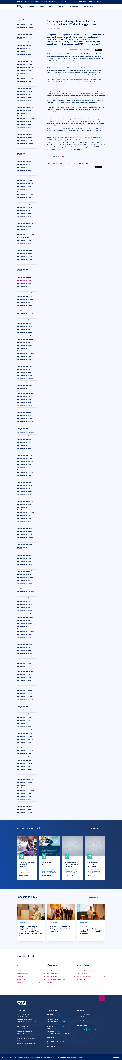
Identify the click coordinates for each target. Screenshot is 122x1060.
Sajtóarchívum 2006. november (25, 779)
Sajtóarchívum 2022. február (24, 174)
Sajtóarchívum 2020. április (24, 247)
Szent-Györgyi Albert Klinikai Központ (55, 1041)
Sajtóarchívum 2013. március (24, 528)
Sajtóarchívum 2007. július (24, 754)
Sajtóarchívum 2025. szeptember (22, 38)
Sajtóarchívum (38, 13)
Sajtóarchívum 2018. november (25, 302)
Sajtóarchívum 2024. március (24, 94)
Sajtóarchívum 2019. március (24, 290)
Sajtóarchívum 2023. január (24, 140)
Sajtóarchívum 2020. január (24, 256)
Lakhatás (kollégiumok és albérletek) (85, 970)
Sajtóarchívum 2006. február (24, 809)
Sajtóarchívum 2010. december (25, 617)
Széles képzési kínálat (52, 970)
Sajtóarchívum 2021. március (24, 210)
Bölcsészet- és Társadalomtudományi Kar (26, 1019)
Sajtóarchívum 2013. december (25, 498)
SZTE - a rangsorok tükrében (53, 973)
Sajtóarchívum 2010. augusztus (25, 631)
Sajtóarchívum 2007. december (25, 736)
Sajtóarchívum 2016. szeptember (22, 389)
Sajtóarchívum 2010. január (24, 653)
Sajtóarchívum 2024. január (24, 101)
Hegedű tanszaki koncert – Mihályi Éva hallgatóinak (72, 864)
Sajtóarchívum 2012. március (24, 568)
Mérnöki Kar (19, 1036)
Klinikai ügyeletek (51, 1046)
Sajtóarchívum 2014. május (24, 482)
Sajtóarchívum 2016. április (24, 406)
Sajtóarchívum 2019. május (24, 283)
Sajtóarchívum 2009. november (25, 660)
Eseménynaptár (93, 828)
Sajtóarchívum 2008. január (24, 733)
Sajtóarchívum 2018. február (24, 332)
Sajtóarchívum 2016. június (24, 399)
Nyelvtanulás (20, 976)
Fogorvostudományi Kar (22, 1024)
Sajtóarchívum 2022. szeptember (22, 154)
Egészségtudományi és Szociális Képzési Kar (27, 1021)
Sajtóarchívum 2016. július (24, 396)
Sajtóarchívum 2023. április (24, 131)
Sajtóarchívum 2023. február (24, 137)
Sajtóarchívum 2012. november (25, 541)
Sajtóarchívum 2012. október (24, 544)
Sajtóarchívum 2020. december (25, 220)
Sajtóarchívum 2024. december (25, 64)
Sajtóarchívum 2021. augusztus (25, 194)
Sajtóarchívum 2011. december (25, 577)
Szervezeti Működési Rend (53, 1019)
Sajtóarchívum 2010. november (25, 620)
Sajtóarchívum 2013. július (24, 515)
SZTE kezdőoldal (20, 1)
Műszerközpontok (73, 6)
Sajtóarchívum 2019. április (24, 286)
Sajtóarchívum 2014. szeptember (22, 468)
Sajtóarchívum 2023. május (24, 128)
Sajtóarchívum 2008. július (24, 714)
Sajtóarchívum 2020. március (24, 250)
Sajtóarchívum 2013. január (24, 534)
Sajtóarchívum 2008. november (25, 700)
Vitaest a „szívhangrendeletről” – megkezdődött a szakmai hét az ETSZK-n (91, 930)
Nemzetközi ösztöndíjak (22, 973)
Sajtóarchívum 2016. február (24, 412)
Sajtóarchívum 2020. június (24, 240)
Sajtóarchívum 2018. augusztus (25, 313)
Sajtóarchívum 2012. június (24, 558)
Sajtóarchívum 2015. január (24, 455)
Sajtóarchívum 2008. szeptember (22, 706)
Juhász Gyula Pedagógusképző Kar (24, 1031)
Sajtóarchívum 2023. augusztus (25, 118)
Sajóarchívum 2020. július (23, 237)
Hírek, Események (88, 6)
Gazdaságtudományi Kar (22, 1026)
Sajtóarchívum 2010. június (24, 638)
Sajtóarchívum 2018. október (24, 306)
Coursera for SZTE (21, 979)
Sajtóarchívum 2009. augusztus (25, 671)
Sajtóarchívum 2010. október (24, 623)
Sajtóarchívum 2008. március (24, 727)
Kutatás (51, 6)
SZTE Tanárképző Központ (22, 1040)
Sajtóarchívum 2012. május (24, 561)
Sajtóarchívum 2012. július (24, 555)
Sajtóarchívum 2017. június (24, 359)
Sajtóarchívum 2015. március (24, 448)
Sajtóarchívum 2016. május (24, 402)
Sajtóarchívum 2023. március (24, 134)
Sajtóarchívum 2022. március (24, 170)
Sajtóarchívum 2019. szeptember (22, 270)
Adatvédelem (92, 1)
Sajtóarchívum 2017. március (24, 369)
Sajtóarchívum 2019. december (25, 259)
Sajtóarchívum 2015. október (24, 425)
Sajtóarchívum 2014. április (24, 485)
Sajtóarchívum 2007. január (24, 773)
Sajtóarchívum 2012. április (24, 564)
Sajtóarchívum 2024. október (24, 70)
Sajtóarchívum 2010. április (24, 644)
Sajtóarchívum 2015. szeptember (22, 428)
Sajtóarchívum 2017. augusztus (25, 353)
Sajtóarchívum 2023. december (25, 104)
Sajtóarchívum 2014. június (24, 479)
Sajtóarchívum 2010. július (24, 634)
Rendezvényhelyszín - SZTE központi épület (57, 1026)
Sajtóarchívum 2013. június (24, 518)
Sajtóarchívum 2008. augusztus (25, 711)
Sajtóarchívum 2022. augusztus (25, 158)
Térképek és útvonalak (84, 1021)
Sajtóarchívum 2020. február (24, 253)
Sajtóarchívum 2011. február (24, 611)
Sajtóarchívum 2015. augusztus (25, 433)
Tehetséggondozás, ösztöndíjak (24, 970)
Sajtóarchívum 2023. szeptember (22, 114)
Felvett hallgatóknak (35, 1)
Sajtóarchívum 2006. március (24, 806)
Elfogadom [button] (116, 1057)
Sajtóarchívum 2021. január (24, 217)
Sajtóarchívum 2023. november (25, 107)
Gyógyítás (60, 6)
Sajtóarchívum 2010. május (24, 641)
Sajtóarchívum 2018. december (25, 299)
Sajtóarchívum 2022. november (25, 147)
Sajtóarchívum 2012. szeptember (22, 548)
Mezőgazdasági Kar (21, 1033)
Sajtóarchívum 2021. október (24, 186)
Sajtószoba (32, 13)
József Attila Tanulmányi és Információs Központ (58, 1024)
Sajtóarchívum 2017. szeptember (22, 349)
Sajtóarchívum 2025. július (24, 42)
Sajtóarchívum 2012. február (24, 571)
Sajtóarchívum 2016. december (25, 379)
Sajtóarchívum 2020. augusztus (25, 234)
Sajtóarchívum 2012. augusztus (25, 552)
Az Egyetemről (31, 6)
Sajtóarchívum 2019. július (24, 277)
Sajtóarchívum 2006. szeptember (22, 786)
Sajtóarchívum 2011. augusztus (25, 591)
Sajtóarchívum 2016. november (25, 382)
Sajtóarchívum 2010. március (24, 647)
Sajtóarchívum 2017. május (24, 363)
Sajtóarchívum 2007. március (24, 766)
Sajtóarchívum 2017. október (24, 345)
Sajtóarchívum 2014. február (24, 491)
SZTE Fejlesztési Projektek (53, 1031)
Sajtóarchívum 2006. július (24, 793)
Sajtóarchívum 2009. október (24, 663)
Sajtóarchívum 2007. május (24, 760)
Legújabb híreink (23, 922)
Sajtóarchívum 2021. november (25, 183)
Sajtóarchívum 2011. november (25, 580)
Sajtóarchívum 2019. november (25, 263)
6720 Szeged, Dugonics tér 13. (87, 1014)
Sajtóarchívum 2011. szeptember (22, 587)
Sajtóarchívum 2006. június (24, 796)
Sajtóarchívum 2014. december (25, 458)
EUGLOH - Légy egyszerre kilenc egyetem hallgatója (29, 983)
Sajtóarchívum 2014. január (24, 495)
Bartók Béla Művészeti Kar (23, 1016)
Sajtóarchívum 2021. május (24, 204)
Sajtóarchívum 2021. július (24, 197)
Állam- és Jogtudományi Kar (23, 1014)
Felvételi (27, 1)
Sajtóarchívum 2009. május (24, 680)
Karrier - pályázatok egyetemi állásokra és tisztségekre (59, 1033)
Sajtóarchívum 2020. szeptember (22, 230)
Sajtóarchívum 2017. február (24, 372)
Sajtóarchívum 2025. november (25, 31)
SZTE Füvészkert (51, 983)
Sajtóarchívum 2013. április (24, 525)
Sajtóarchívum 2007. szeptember (22, 746)
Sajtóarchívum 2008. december (25, 696)
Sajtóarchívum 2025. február (24, 58)
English (99, 1)
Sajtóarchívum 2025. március (24, 54)
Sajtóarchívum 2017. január (24, 375)
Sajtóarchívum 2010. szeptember (22, 627)
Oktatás (42, 6)
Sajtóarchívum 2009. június (24, 677)
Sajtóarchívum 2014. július (24, 475)
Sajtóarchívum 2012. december (25, 537)
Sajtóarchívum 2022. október (24, 150)
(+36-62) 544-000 (84, 1016)
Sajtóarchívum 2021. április (24, 207)
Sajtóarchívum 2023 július (24, 121)
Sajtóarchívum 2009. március (24, 687)
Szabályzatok (50, 1016)
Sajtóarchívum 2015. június (24, 439)
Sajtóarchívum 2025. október (24, 34)
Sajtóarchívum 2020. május (24, 244)
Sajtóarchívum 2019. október (24, 266)
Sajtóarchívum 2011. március (24, 607)
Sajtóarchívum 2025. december (25, 27)
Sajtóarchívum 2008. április (24, 723)
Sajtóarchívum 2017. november (25, 342)
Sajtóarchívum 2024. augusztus (25, 78)
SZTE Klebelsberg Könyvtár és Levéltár (56, 979)
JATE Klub (49, 986)
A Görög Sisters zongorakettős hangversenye (92, 864)
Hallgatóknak (44, 1)
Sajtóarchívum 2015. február (24, 452)
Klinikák (49, 1043)
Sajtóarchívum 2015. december (25, 418)
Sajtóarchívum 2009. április (24, 684)
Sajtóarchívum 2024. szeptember (22, 74)
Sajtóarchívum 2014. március (24, 488)
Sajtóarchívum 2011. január (24, 614)
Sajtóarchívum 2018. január (24, 336)
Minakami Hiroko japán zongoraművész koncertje (27, 864)
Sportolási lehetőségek (82, 973)
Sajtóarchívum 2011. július (24, 595)
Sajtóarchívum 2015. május (24, 442)
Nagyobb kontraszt (104, 2)
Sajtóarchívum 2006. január (24, 812)
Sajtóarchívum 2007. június (24, 757)
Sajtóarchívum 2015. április (24, 445)
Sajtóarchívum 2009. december (25, 657)
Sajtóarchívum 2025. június (24, 45)
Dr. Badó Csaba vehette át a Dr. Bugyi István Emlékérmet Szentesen (60, 928)
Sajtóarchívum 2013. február (24, 531)
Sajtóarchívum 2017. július (24, 356)
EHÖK (48, 1028)
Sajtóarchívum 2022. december (25, 143)
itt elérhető (61, 156)
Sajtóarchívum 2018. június (24, 320)
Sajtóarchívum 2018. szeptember (22, 309)
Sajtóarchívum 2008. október (24, 703)
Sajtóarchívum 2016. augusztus (25, 393)
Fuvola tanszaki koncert (47, 863)
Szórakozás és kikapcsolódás (84, 976)
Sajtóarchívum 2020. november (25, 223)
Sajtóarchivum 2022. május (24, 164)
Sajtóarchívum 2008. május (24, 720)
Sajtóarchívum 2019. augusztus (25, 274)
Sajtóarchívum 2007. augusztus (25, 750)
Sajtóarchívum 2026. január (24, 24)
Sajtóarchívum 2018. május (24, 323)
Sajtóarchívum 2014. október (24, 464)
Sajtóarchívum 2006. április (24, 803)
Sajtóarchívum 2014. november (25, 461)
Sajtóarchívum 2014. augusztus (25, 472)
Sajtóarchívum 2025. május (24, 48)
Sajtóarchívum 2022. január (24, 177)
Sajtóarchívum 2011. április (24, 604)
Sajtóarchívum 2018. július (24, 317)
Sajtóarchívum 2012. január (24, 574)
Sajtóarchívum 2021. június (24, 201)
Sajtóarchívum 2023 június (24, 124)
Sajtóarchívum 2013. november (25, 501)
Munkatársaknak (52, 1)
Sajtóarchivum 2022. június (24, 161)
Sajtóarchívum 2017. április (24, 366)
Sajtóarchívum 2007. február (24, 769)
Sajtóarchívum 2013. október (24, 504)
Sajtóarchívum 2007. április (24, 763)
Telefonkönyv (82, 1)
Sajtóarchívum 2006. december (25, 776)
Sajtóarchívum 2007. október (24, 742)
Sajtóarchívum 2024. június (24, 85)
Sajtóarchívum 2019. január (24, 296)
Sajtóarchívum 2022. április (24, 167)
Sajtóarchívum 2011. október (24, 584)
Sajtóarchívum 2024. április (24, 91)
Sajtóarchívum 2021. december (25, 180)
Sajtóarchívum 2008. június (24, 717)
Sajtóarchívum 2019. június (48, 13)
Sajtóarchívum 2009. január (24, 693)
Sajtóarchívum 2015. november (25, 421)
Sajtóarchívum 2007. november (25, 739)
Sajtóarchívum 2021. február (24, 213)
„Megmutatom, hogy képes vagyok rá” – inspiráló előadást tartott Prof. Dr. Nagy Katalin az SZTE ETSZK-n (30, 931)
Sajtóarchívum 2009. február (24, 690)
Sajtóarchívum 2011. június (24, 598)
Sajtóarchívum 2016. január (24, 415)
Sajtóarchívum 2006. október (24, 782)
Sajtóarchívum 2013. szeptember (22, 508)
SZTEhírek (27, 13)
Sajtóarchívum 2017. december (25, 339)
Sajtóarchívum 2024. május (24, 88)
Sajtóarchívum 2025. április (24, 51)
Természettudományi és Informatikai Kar (26, 1043)
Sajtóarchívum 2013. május (24, 522)
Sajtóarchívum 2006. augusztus (25, 790)
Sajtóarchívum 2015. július (24, 436)
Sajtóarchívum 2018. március (24, 329)
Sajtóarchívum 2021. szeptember (22, 190)
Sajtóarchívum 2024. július (24, 81)
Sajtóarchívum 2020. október (24, 226)
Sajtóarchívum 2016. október (24, 385)
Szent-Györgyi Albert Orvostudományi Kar (26, 1038)
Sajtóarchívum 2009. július (24, 674)
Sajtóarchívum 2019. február (24, 293)
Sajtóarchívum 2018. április (24, 326)
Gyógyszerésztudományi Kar (23, 1028)
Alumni (62, 1)
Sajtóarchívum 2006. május (24, 800)
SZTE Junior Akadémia (52, 976)
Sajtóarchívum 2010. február (24, 650)
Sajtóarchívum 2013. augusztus (25, 512)
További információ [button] (76, 1057)
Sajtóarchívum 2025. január (24, 61)
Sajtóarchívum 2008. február (24, 730)
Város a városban (81, 979)
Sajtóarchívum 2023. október (24, 110)
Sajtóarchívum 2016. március (24, 409)
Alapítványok (50, 1014)
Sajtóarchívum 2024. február (24, 97)
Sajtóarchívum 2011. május (24, 601)
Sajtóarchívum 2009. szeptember (22, 667)
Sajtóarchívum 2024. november (25, 67)
